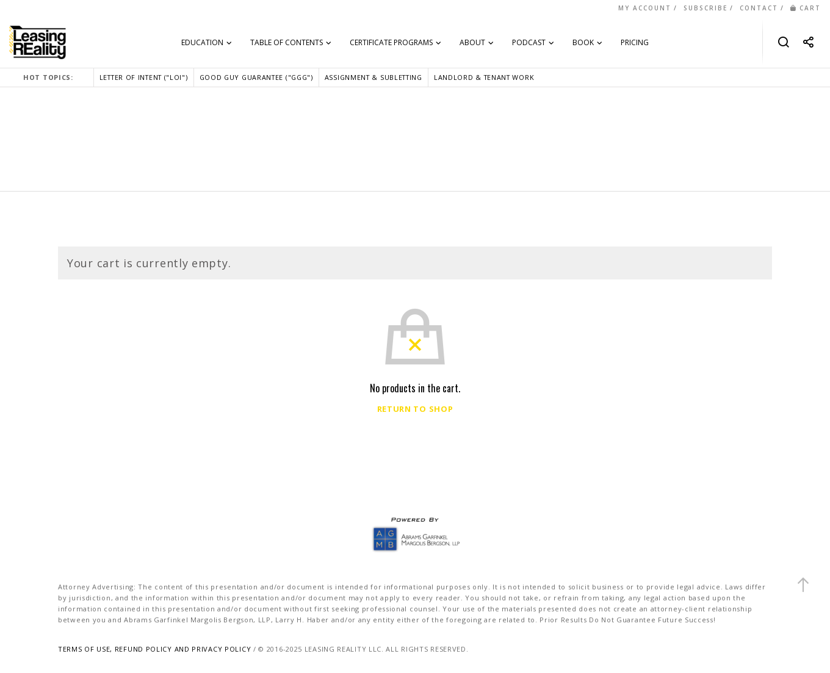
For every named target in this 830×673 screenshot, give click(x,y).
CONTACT (759, 8)
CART (805, 8)
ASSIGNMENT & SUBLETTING (373, 77)
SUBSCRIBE (705, 8)
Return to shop (415, 408)
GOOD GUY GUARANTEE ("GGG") (256, 77)
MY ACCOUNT (644, 8)
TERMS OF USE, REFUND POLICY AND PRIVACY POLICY (154, 648)
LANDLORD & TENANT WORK (484, 77)
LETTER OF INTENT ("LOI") (143, 77)
